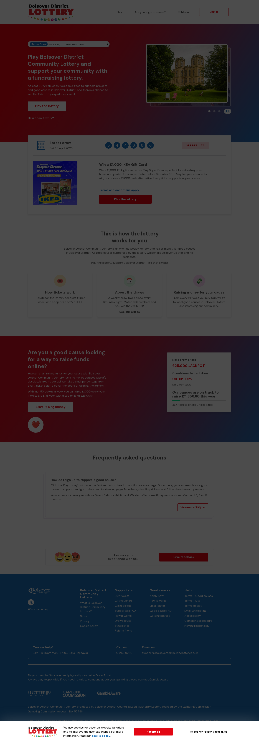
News (83, 616)
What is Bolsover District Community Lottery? (92, 607)
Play (119, 12)
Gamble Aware (158, 679)
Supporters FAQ (125, 611)
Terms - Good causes (198, 596)
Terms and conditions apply (119, 190)
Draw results (123, 621)
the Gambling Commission (194, 707)
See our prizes (129, 312)
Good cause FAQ (161, 611)
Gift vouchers (124, 601)
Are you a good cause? (150, 12)
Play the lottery (47, 106)
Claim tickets (123, 606)
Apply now (157, 596)
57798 (78, 711)
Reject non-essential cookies (208, 731)
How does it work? (41, 118)
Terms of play (193, 606)
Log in (214, 12)
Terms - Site (192, 601)
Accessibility (192, 616)
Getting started (160, 616)
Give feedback (183, 557)
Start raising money (50, 407)
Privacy (85, 621)
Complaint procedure (198, 621)
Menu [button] (183, 12)
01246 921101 (124, 653)
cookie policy (101, 736)
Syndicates (122, 626)
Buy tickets (122, 596)
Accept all (153, 731)
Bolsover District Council (111, 707)
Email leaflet (157, 606)
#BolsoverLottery (38, 609)
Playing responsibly (196, 626)
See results (195, 145)
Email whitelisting (195, 611)
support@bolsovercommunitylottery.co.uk (170, 653)
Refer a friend (123, 630)
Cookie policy (89, 626)
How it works (123, 616)
